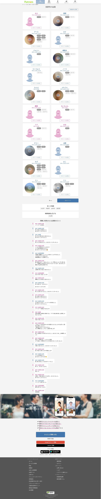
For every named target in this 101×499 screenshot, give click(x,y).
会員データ (31, 473)
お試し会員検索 (33, 471)
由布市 (53, 210)
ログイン (59, 464)
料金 (30, 467)
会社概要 (31, 491)
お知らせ (31, 476)
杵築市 (48, 210)
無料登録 (59, 462)
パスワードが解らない (62, 473)
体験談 (30, 469)
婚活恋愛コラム (60, 480)
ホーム (30, 462)
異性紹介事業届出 (33, 489)
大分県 (50, 217)
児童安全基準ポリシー (34, 487)
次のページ (68, 201)
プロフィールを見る (36, 27)
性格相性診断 (60, 478)
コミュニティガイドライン (35, 478)
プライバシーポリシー (34, 484)
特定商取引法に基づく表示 (35, 482)
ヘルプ (58, 471)
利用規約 (31, 480)
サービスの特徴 (33, 464)
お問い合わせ (60, 469)
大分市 (42, 210)
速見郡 (58, 210)
